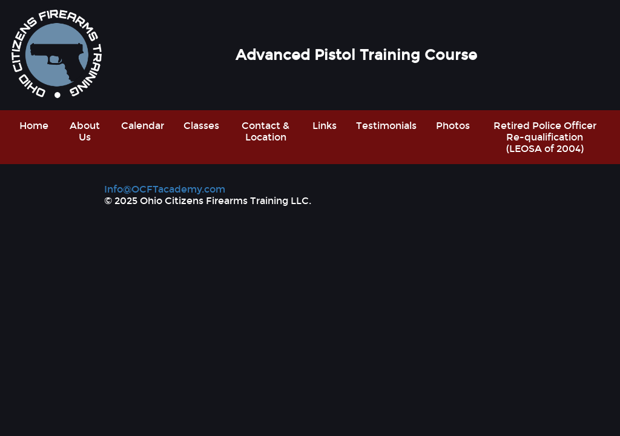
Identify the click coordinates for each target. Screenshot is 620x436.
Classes (201, 125)
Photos (453, 125)
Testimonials (386, 125)
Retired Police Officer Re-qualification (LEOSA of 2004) (544, 137)
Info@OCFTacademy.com (164, 189)
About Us (85, 131)
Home (33, 125)
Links (324, 125)
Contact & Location (265, 131)
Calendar (142, 125)
